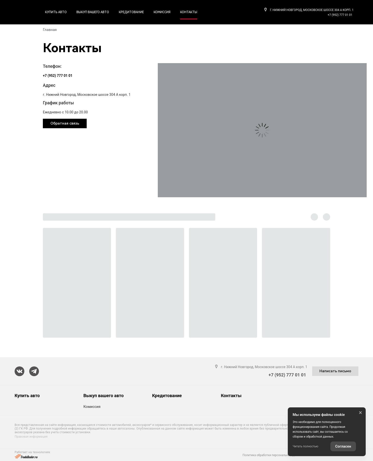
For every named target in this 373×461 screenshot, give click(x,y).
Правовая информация (31, 436)
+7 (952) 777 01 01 (340, 15)
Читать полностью (305, 446)
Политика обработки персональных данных (272, 455)
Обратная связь (64, 123)
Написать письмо (335, 371)
